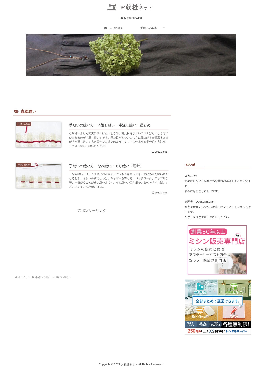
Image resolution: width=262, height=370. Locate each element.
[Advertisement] (92, 241)
